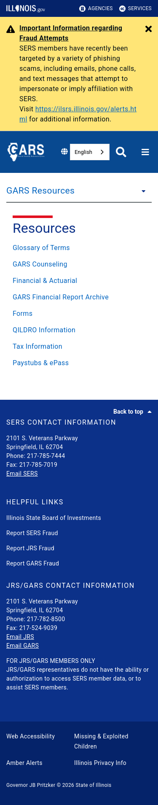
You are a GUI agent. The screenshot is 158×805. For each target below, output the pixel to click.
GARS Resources (40, 191)
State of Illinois (93, 785)
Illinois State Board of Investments (53, 517)
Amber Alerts (24, 762)
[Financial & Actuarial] (79, 281)
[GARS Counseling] (79, 264)
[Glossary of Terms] (79, 248)
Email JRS (20, 636)
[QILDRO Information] (79, 330)
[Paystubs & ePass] (79, 363)
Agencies (96, 8)
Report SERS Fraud (32, 533)
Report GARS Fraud (32, 563)
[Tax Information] (79, 347)
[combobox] (90, 152)
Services (135, 8)
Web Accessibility (30, 736)
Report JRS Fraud (30, 548)
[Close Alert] (148, 29)
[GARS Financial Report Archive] (79, 297)
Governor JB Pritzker (30, 785)
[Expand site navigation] (145, 152)
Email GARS (22, 645)
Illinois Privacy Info (100, 762)
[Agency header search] (121, 152)
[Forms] (79, 314)
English (83, 152)
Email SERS (22, 473)
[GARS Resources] (141, 190)
